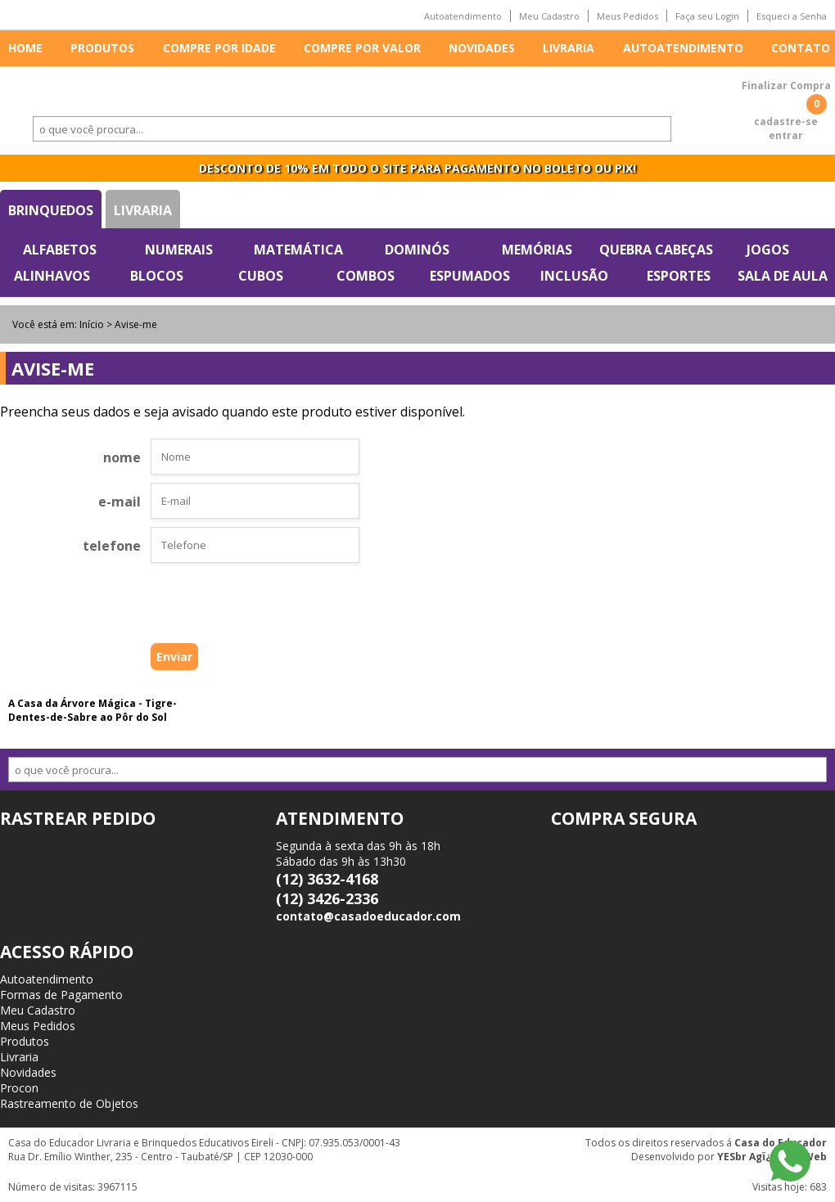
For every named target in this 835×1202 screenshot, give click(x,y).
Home (25, 48)
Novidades (482, 48)
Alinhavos (52, 276)
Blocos (156, 276)
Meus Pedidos (627, 16)
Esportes (679, 276)
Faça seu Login (707, 16)
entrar (786, 135)
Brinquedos (50, 210)
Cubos (260, 276)
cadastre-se (786, 121)
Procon (19, 1088)
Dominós (417, 250)
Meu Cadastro (549, 16)
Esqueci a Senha (791, 16)
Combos (365, 276)
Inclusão (574, 276)
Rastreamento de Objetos (69, 1103)
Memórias (537, 250)
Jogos (768, 250)
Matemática (298, 250)
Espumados (470, 276)
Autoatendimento (463, 16)
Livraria (568, 48)
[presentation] (229, 607)
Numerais (179, 250)
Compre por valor (362, 48)
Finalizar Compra (786, 85)
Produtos (102, 48)
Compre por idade (219, 48)
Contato (800, 48)
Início (91, 324)
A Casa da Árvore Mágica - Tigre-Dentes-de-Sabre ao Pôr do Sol (92, 710)
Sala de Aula (783, 276)
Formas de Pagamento (61, 994)
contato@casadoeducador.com (368, 916)
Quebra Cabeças (656, 250)
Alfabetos (60, 250)
